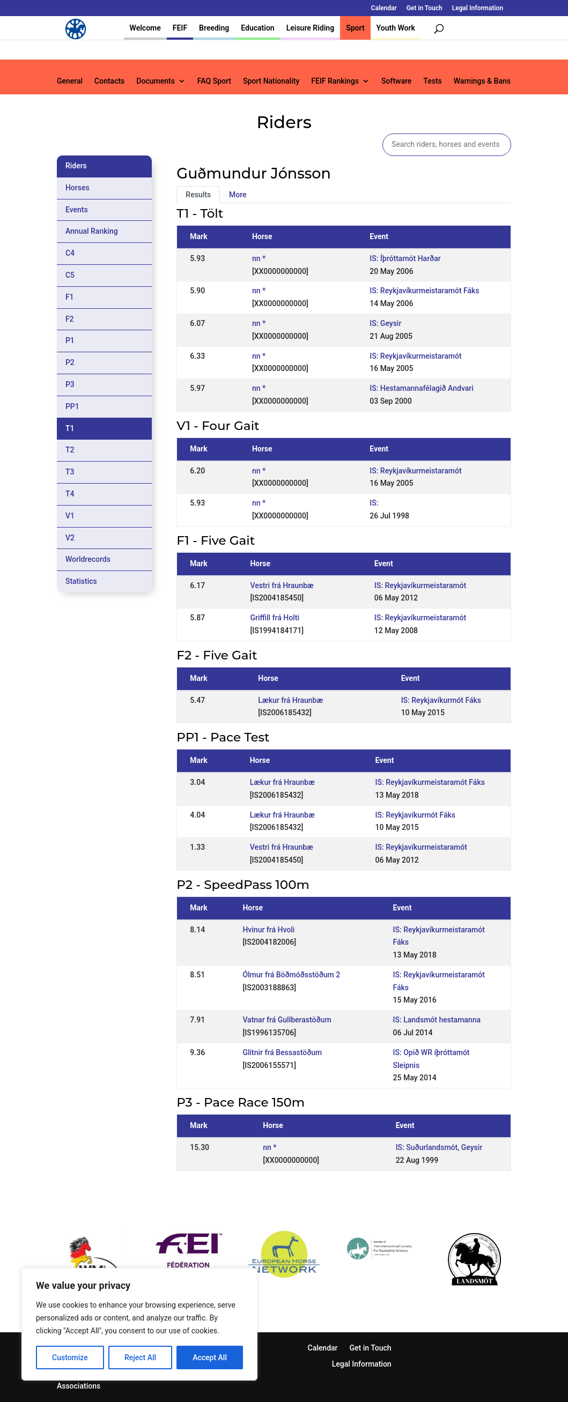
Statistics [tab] (81, 581)
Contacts (109, 81)
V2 (70, 537)
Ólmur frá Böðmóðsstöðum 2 (291, 974)
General (70, 81)
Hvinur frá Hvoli (268, 929)
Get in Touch (424, 8)
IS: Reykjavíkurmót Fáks (441, 700)
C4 (70, 253)
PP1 (72, 406)
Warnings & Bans (482, 81)
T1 (70, 428)
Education (257, 28)
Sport (355, 28)
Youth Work (396, 28)
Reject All (140, 1357)
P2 (70, 362)
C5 (70, 275)
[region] (139, 1324)
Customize (70, 1357)
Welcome (145, 28)
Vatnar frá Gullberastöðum (286, 1019)
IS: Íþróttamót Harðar (405, 258)
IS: (374, 503)
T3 (70, 472)
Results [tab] (198, 194)
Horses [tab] (77, 187)
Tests (432, 81)
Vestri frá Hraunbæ (281, 585)
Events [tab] (76, 209)
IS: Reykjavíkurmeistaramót (415, 356)
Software (396, 81)
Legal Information (477, 8)
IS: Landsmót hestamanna (437, 1019)
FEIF (180, 28)
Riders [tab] (76, 165)
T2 (70, 450)
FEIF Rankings (335, 81)
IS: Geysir (385, 323)
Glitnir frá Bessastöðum (282, 1052)
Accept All (210, 1357)
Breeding (214, 28)
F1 (69, 297)
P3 (70, 384)
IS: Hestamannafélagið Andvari (422, 388)
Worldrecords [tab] (87, 559)
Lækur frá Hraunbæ (290, 700)
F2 (69, 319)
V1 (70, 515)
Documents (155, 81)
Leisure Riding (310, 28)
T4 (70, 493)
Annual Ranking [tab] (91, 231)
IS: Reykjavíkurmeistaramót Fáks (424, 290)
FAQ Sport (214, 81)
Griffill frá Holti (274, 617)
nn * (258, 258)
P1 (70, 340)
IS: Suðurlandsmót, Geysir (439, 1147)
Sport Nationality (271, 81)
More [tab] (238, 194)
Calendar (384, 8)
